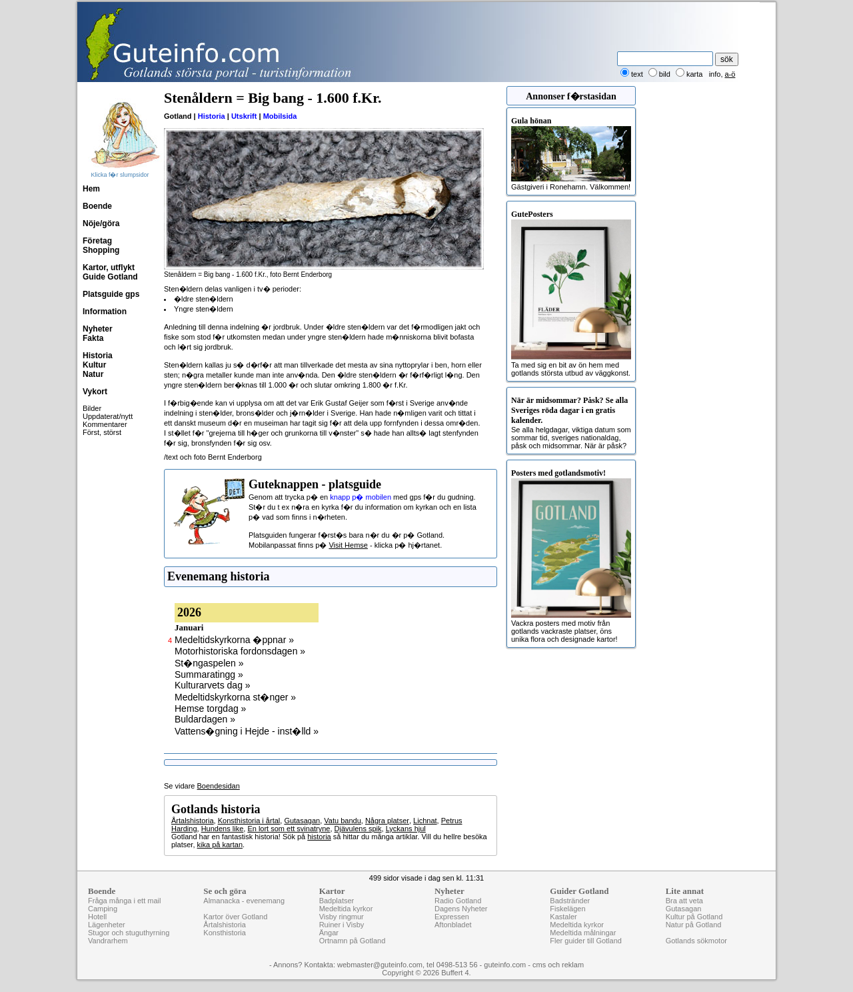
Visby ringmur (341, 917)
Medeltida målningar (583, 933)
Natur (93, 374)
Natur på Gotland (694, 925)
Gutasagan (302, 821)
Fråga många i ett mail (124, 901)
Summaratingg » (209, 674)
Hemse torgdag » (210, 708)
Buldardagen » (205, 719)
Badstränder (570, 901)
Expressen (451, 917)
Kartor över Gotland (235, 917)
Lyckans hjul (406, 829)
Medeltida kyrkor (346, 909)
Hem (91, 188)
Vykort (95, 391)
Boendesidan (218, 786)
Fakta (93, 338)
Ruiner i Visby (342, 925)
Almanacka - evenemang (244, 901)
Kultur (94, 365)
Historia (98, 355)
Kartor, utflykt (109, 267)
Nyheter (98, 329)
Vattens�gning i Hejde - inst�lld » (247, 731)
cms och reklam (558, 965)
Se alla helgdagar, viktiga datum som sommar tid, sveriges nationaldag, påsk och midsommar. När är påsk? (571, 423)
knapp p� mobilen (360, 497)
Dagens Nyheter (461, 909)
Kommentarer (105, 424)
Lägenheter (106, 925)
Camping (102, 909)
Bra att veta (684, 901)
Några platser (387, 821)
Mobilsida (280, 116)
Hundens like (222, 829)
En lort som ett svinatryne (288, 829)
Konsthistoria (224, 933)
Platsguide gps (111, 294)
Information (105, 311)
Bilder (92, 408)
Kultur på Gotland (694, 917)
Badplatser (337, 901)
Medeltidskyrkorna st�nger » (235, 697)
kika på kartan (220, 845)
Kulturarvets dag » (213, 685)
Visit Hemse (348, 545)
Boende (97, 206)
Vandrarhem (108, 941)
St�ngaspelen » (209, 663)
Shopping (101, 250)
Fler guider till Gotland (586, 941)
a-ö (730, 74)
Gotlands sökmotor (696, 941)
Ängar (329, 933)
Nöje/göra (101, 223)
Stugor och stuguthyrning (128, 933)
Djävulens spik (358, 829)
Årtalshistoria (192, 821)
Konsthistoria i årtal (249, 821)
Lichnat (424, 821)
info (715, 74)
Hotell (97, 917)
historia (319, 837)
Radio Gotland (457, 901)
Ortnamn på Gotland (352, 941)
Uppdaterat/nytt (108, 416)
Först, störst (102, 432)
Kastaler (563, 917)
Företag (97, 240)
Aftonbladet (453, 925)
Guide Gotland (110, 277)
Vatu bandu (342, 821)
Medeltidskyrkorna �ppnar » (234, 639)
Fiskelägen (567, 909)
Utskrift (244, 116)
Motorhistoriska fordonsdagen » (240, 651)
